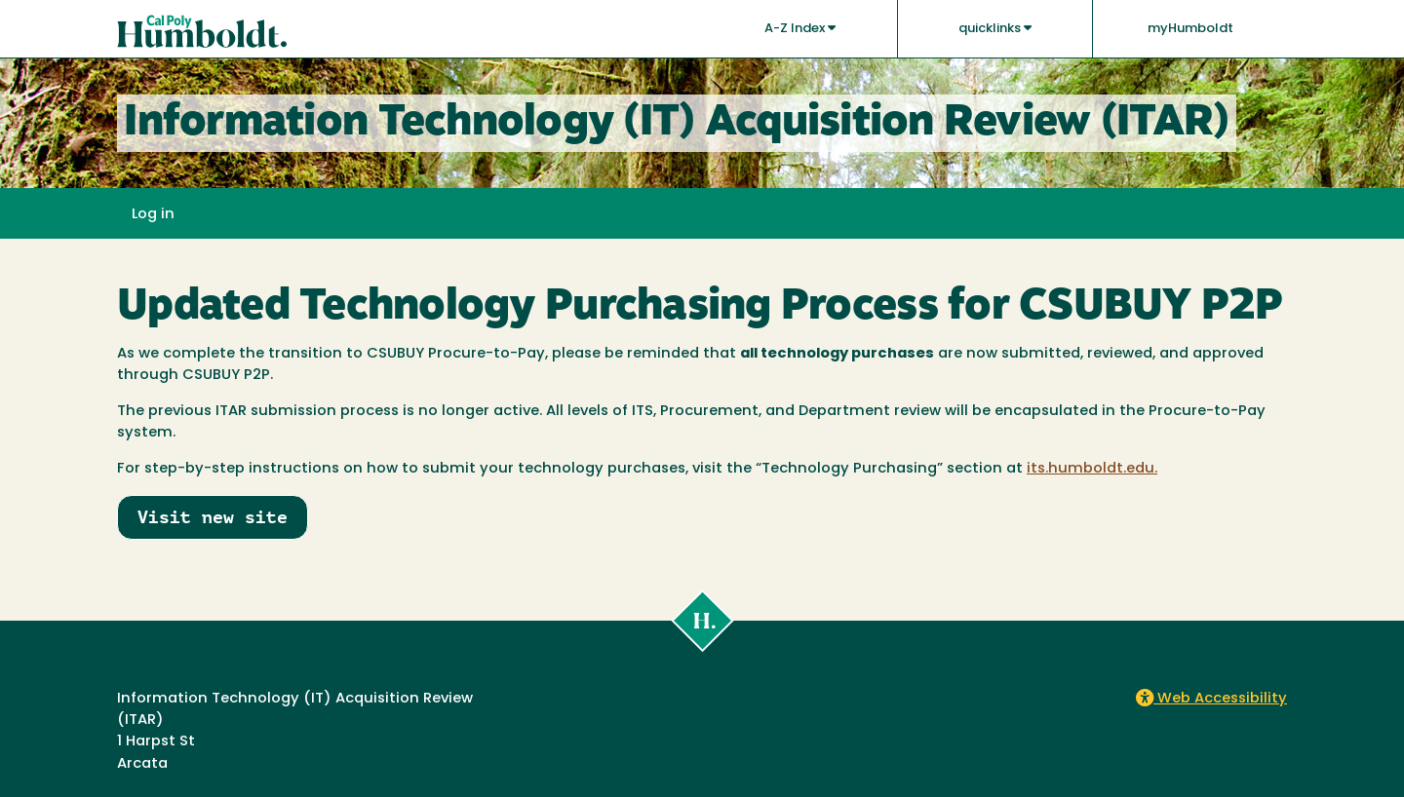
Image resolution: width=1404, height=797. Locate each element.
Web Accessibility (1211, 699)
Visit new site (212, 517)
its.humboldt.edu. (1092, 469)
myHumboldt (1190, 28)
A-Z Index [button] (800, 28)
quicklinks (995, 28)
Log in (153, 215)
